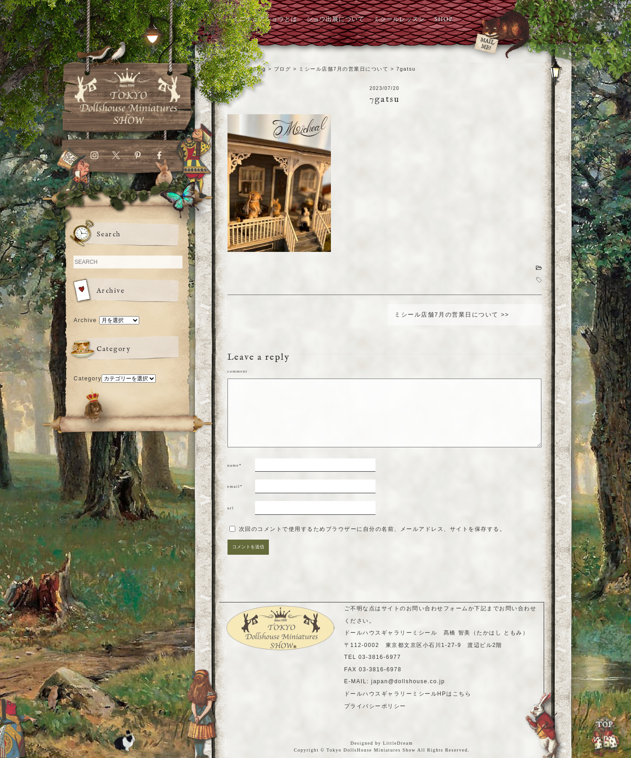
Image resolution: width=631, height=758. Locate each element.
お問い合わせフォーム (437, 608)
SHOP (443, 19)
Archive (85, 320)
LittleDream (398, 743)
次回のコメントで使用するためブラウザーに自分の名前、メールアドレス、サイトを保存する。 (372, 529)
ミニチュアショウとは (265, 19)
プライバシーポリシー (375, 706)
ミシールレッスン (399, 19)
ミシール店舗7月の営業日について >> (451, 314)
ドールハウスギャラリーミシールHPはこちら (407, 694)
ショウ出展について (335, 19)
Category (88, 378)
